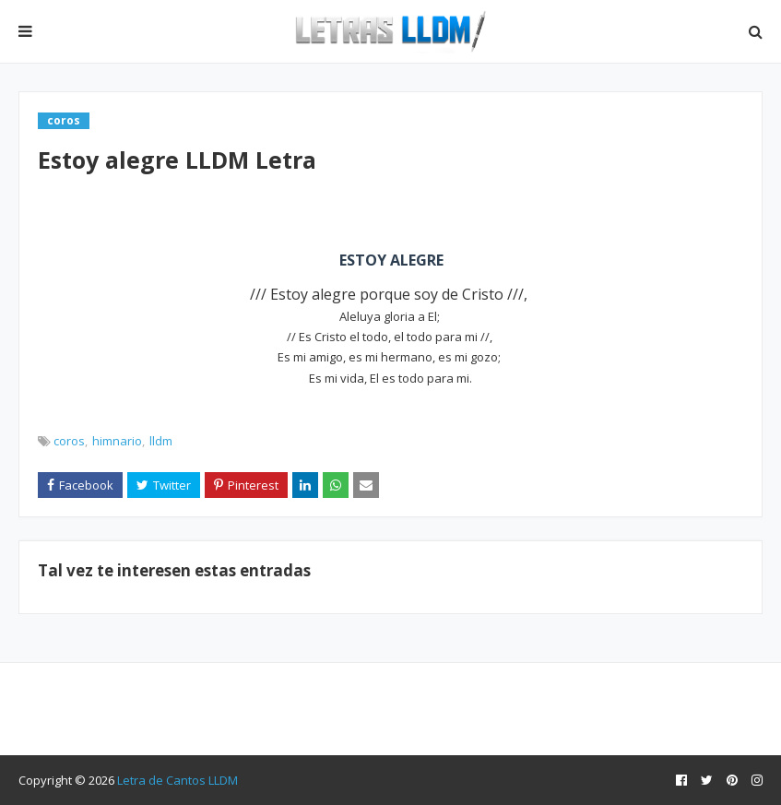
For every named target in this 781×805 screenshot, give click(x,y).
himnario (117, 440)
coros (69, 440)
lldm (160, 440)
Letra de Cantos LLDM (177, 780)
